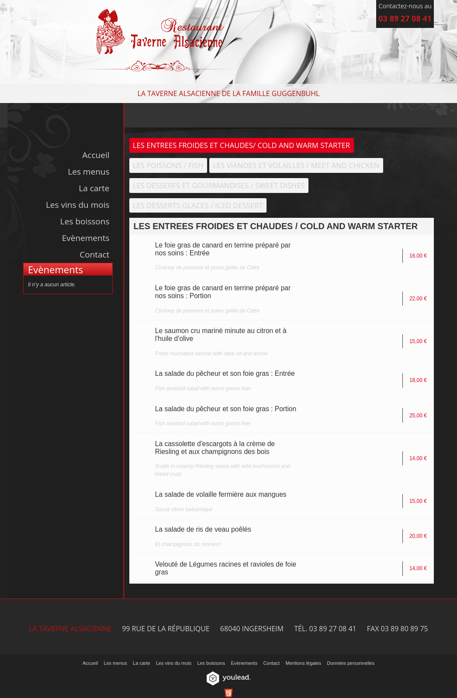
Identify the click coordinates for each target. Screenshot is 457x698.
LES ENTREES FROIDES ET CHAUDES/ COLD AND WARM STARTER (242, 145)
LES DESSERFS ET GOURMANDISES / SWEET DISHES (219, 185)
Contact (94, 254)
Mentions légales (303, 663)
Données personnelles (351, 663)
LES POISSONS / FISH (168, 165)
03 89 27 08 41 (405, 18)
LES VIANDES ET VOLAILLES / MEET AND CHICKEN (297, 165)
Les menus (88, 171)
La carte (94, 188)
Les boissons (85, 221)
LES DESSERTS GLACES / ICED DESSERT (198, 205)
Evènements (86, 238)
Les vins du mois (78, 204)
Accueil (95, 155)
